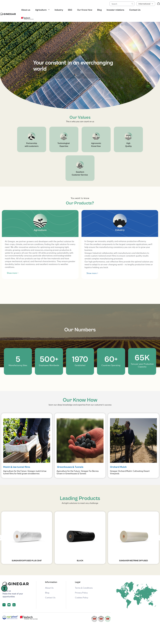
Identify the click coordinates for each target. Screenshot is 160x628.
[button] (145, 4)
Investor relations (115, 10)
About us (25, 10)
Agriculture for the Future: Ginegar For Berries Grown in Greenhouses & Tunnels (78, 472)
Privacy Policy (81, 592)
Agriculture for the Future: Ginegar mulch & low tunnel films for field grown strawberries (24, 472)
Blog (99, 10)
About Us (49, 587)
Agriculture (41, 10)
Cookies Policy (81, 597)
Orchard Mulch (118, 467)
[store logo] (8, 14)
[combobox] (122, 3)
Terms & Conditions (84, 587)
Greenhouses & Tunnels (70, 467)
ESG (70, 10)
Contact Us (134, 10)
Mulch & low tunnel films (16, 467)
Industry (59, 10)
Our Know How (84, 10)
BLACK (80, 560)
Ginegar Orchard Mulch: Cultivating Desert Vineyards (130, 472)
